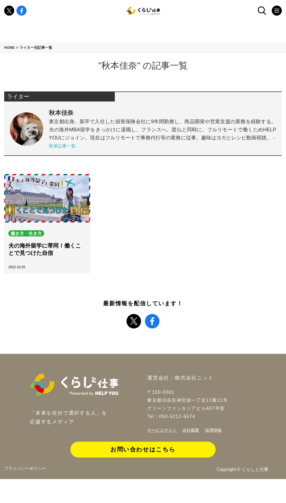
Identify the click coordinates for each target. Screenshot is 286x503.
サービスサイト (162, 449)
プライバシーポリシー (26, 493)
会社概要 (193, 449)
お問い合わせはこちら (143, 469)
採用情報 (217, 449)
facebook (21, 14)
